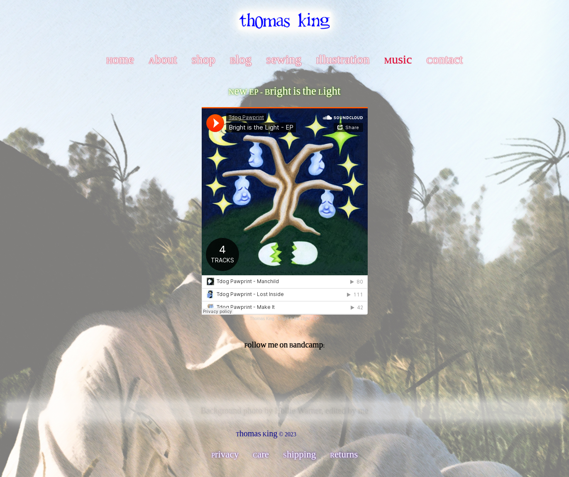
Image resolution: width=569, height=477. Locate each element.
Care (261, 454)
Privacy (225, 454)
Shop (203, 59)
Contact (445, 59)
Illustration (343, 59)
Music (398, 59)
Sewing (283, 59)
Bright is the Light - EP (298, 318)
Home (120, 59)
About (163, 59)
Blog (241, 59)
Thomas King (262, 318)
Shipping (299, 454)
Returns (344, 454)
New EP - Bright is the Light (285, 91)
